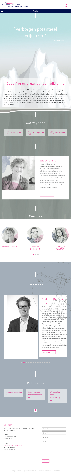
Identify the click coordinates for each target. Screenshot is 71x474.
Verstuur (46, 462)
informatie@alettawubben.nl (13, 447)
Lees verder (48, 195)
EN (66, 7)
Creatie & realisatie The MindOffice (49, 471)
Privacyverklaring (16, 471)
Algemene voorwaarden (30, 471)
